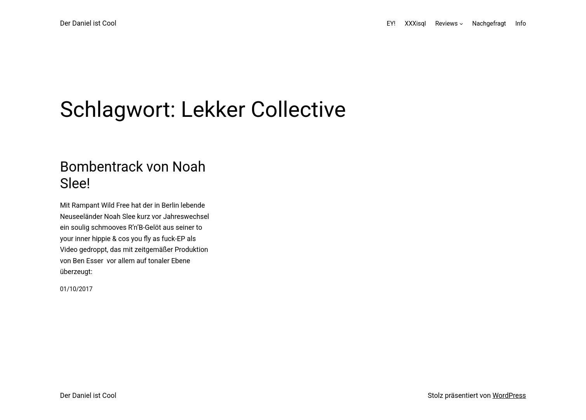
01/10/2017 (76, 289)
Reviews (446, 23)
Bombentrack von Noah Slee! (133, 175)
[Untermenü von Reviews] (461, 23)
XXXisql (415, 23)
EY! (391, 23)
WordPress (509, 395)
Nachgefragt (489, 23)
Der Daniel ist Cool (88, 23)
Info (520, 23)
